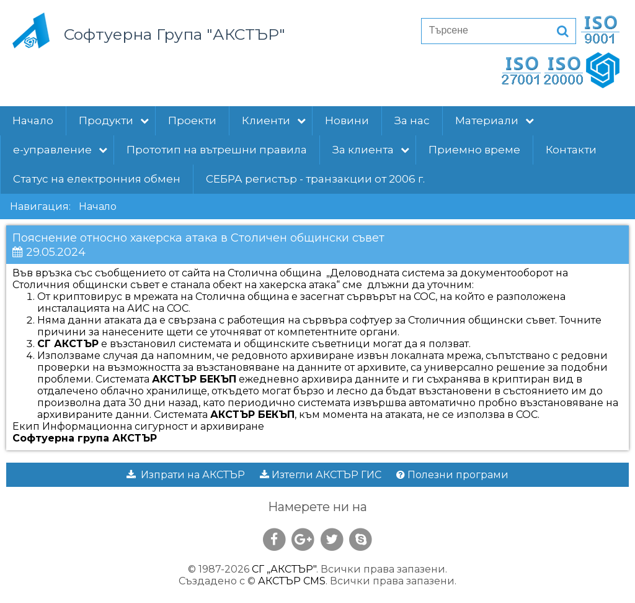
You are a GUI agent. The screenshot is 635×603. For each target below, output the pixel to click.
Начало (32, 120)
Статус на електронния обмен (96, 179)
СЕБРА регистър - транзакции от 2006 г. (315, 179)
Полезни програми (452, 475)
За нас (412, 120)
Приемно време (474, 149)
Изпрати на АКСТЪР (186, 475)
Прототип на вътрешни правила (217, 149)
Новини (347, 120)
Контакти (571, 149)
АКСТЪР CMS (292, 581)
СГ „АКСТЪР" (284, 569)
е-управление (60, 149)
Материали (494, 120)
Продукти (114, 120)
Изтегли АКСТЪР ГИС (320, 475)
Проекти (192, 120)
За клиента (370, 149)
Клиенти (274, 120)
